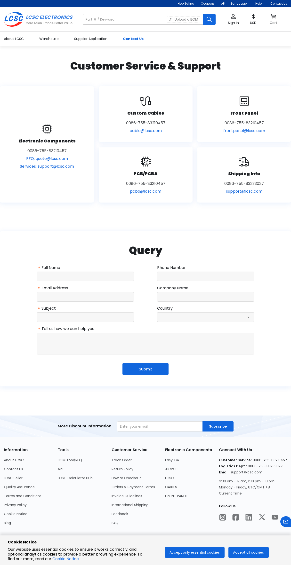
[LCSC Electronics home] (38, 19)
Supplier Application (91, 38)
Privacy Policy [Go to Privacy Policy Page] (15, 504)
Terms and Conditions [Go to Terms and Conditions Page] (22, 496)
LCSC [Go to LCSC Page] (169, 478)
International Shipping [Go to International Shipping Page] (130, 504)
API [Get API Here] (223, 3)
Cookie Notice (65, 559)
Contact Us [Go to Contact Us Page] (13, 469)
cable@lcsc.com (146, 130)
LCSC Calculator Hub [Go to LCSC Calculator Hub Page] (75, 478)
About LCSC (14, 38)
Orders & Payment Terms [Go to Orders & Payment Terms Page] (133, 487)
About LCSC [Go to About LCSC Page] (14, 460)
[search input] (143, 19)
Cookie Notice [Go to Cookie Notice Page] (15, 513)
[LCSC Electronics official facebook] (235, 518)
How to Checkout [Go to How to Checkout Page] (126, 478)
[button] (240, 3)
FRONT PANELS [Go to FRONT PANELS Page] (176, 496)
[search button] (209, 19)
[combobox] (205, 317)
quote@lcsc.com (52, 158)
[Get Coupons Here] (208, 3)
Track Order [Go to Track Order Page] (122, 460)
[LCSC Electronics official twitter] (262, 518)
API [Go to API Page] (60, 469)
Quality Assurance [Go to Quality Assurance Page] (19, 487)
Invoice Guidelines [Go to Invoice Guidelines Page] (127, 496)
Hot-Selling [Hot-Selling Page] (186, 3)
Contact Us (278, 3)
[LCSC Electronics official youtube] (275, 518)
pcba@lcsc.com (145, 191)
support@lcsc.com (56, 166)
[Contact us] (285, 522)
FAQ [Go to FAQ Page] (115, 522)
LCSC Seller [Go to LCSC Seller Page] (13, 478)
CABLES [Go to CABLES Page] (171, 487)
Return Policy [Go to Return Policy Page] (122, 469)
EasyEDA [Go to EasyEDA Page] (172, 460)
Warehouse (49, 38)
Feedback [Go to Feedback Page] (120, 513)
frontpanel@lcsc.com (244, 130)
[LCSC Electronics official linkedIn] (248, 518)
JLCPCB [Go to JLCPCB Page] (171, 469)
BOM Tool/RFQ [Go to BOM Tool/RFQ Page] (70, 460)
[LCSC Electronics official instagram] (222, 518)
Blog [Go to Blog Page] (7, 522)
